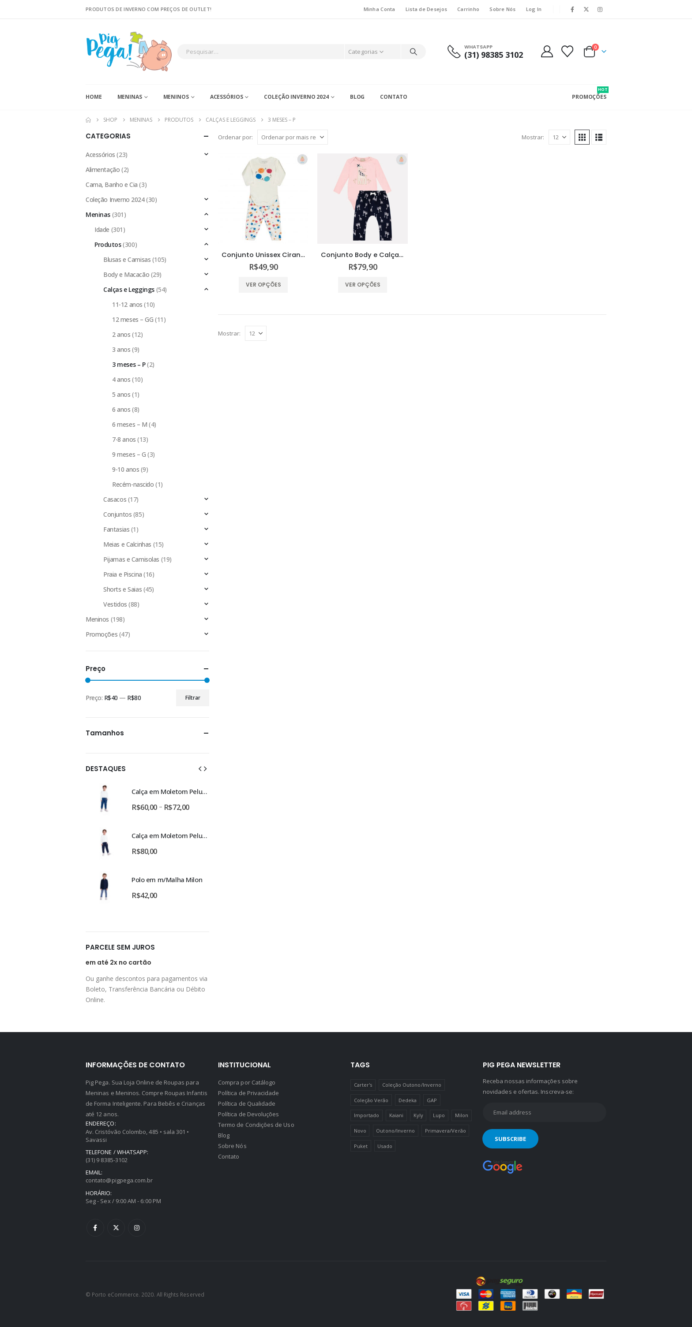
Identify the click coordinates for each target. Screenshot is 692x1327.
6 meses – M (129, 424)
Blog (357, 97)
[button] (582, 137)
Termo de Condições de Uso (256, 1125)
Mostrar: (533, 137)
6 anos (121, 409)
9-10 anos (125, 469)
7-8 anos (124, 439)
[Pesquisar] (413, 51)
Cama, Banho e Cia (112, 184)
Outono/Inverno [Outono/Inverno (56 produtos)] (395, 1130)
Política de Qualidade (246, 1103)
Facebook (95, 1228)
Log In (534, 9)
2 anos (121, 334)
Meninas (129, 97)
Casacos (114, 499)
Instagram (137, 1228)
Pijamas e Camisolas (131, 559)
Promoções (101, 634)
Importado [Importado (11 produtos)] (367, 1115)
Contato (393, 97)
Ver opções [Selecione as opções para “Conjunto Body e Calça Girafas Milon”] (362, 284)
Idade (101, 229)
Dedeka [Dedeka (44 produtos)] (408, 1100)
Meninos (176, 97)
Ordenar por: (235, 137)
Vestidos (115, 604)
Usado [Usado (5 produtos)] (384, 1146)
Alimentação (103, 169)
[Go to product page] (263, 198)
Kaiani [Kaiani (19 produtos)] (396, 1115)
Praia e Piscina (122, 574)
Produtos (107, 244)
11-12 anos (127, 304)
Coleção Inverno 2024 (296, 97)
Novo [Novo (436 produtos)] (360, 1130)
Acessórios (226, 97)
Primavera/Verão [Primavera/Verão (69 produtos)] (445, 1130)
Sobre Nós (502, 9)
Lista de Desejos (426, 9)
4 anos (121, 379)
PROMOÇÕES (589, 93)
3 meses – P (128, 364)
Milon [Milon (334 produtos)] (461, 1115)
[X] (586, 9)
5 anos (121, 394)
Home (94, 97)
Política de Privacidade (248, 1093)
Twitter (116, 1228)
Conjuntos (117, 514)
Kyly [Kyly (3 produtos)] (418, 1115)
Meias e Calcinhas (127, 544)
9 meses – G (129, 454)
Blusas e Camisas (126, 259)
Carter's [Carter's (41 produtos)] (363, 1084)
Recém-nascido (133, 484)
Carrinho (468, 9)
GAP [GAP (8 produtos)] (432, 1100)
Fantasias (116, 529)
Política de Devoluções (248, 1114)
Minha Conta (379, 9)
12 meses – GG (133, 319)
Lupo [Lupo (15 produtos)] (439, 1115)
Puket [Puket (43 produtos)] (361, 1146)
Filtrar (192, 697)
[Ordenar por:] (292, 137)
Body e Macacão (126, 274)
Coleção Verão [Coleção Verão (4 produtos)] (371, 1100)
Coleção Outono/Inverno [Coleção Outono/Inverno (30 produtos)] (411, 1084)
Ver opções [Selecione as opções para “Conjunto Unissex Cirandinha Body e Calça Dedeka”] (263, 284)
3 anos (121, 349)
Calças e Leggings (128, 289)
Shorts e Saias (122, 589)
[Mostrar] (559, 137)
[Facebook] (572, 9)
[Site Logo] (129, 51)
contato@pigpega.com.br (119, 1180)
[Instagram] (600, 9)
